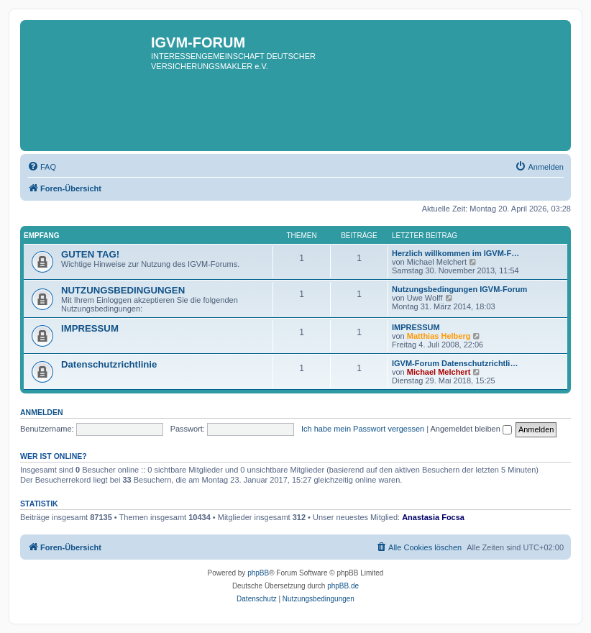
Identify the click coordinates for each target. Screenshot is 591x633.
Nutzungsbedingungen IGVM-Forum (459, 289)
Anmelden (41, 412)
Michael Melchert (439, 372)
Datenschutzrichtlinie (109, 364)
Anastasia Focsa (433, 517)
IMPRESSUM (90, 328)
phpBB (258, 573)
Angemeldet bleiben (471, 428)
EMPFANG (41, 236)
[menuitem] (41, 167)
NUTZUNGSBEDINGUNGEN (123, 290)
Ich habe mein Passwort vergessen (362, 428)
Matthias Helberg (439, 336)
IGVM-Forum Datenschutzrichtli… (455, 363)
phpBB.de (343, 586)
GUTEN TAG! (90, 254)
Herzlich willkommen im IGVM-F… (455, 253)
